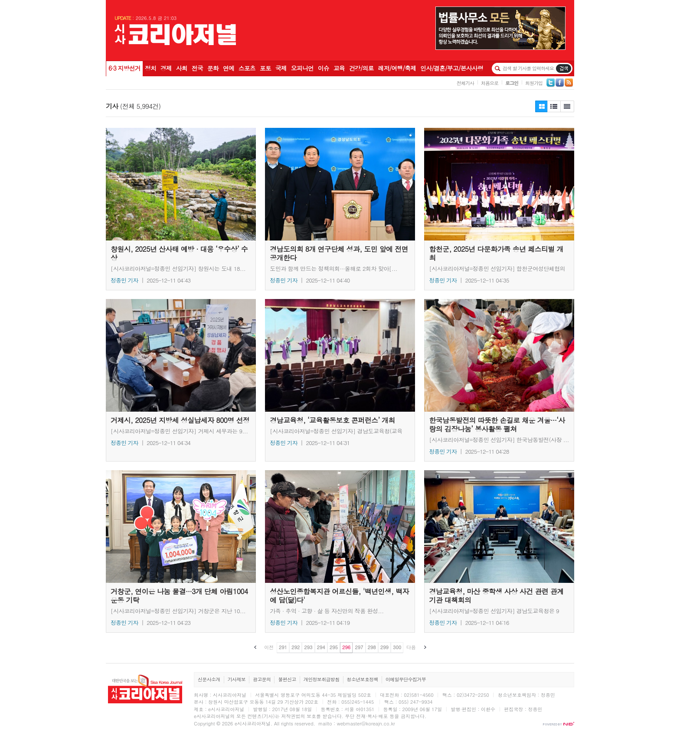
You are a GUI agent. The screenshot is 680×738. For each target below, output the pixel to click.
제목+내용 (567, 106)
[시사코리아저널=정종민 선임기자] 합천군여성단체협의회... (497, 268)
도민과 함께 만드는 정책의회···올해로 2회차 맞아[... (333, 268)
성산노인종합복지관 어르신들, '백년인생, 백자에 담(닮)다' (340, 526)
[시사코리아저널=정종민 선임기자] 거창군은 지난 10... (178, 610)
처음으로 (489, 83)
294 (321, 647)
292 (295, 647)
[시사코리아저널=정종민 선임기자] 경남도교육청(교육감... (336, 430)
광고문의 (262, 679)
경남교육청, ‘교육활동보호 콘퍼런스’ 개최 (340, 355)
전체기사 (465, 83)
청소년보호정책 (362, 679)
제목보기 (541, 106)
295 (334, 647)
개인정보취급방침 (322, 679)
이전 (269, 647)
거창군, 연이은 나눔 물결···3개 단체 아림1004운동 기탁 (181, 526)
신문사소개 (209, 679)
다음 (411, 647)
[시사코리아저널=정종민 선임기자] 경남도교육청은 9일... (494, 610)
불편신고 (287, 679)
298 (372, 647)
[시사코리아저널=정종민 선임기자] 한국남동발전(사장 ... (499, 439)
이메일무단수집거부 (406, 679)
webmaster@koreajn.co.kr (366, 723)
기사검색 (563, 68)
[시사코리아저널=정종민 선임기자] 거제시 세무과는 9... (179, 430)
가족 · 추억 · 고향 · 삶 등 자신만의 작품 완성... (326, 610)
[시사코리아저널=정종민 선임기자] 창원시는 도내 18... (178, 268)
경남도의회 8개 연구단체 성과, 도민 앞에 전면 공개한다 (340, 184)
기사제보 (236, 679)
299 (384, 647)
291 (283, 647)
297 (359, 647)
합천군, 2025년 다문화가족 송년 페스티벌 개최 (499, 184)
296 (346, 647)
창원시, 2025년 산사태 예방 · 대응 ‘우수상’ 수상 (181, 184)
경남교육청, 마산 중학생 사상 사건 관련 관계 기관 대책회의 (499, 526)
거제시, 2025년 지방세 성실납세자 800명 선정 (181, 355)
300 (397, 647)
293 (308, 647)
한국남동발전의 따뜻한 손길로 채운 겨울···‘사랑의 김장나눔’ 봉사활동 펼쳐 (499, 355)
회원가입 (534, 83)
